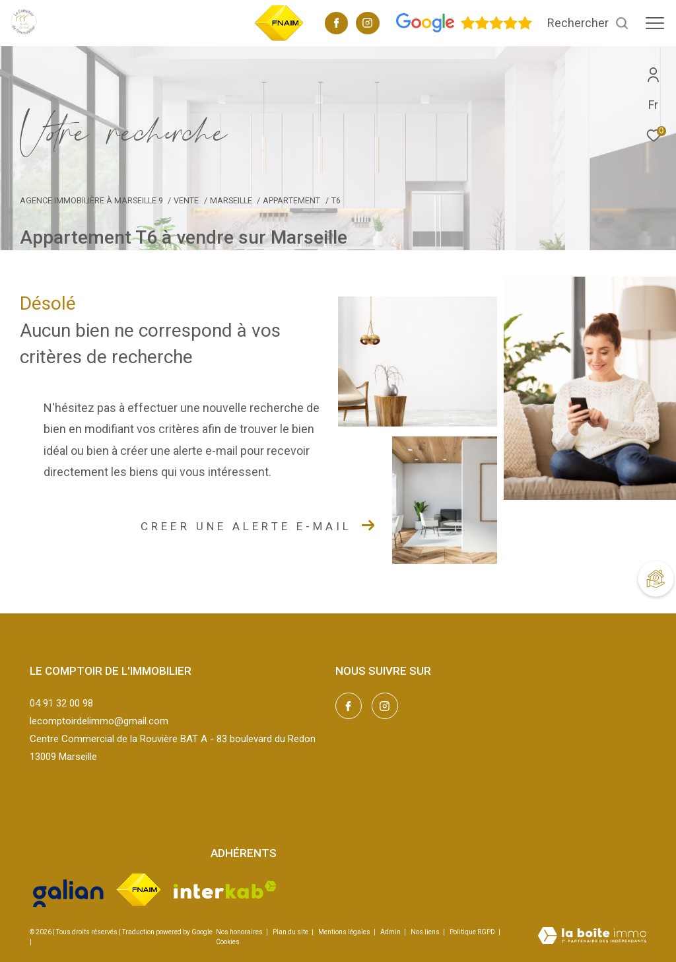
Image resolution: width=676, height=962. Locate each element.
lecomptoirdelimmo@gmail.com (99, 721)
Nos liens (426, 932)
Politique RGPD (472, 932)
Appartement (291, 200)
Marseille (231, 200)
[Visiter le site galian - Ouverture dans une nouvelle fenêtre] (68, 889)
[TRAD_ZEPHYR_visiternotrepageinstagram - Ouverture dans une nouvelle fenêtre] (367, 24)
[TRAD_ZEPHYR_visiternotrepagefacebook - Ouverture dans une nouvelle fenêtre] (336, 24)
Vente (186, 200)
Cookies (228, 941)
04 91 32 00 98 (61, 703)
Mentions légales (345, 932)
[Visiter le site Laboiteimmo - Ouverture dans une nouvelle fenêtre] (592, 937)
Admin (391, 932)
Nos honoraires (239, 932)
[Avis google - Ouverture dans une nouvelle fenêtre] (464, 30)
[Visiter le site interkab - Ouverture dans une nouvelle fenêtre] (225, 890)
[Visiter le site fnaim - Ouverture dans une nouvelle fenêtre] (139, 889)
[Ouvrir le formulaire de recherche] (588, 23)
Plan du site (291, 932)
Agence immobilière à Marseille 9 (91, 200)
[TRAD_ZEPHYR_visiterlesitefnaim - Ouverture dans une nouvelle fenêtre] (279, 39)
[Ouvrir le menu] (655, 23)
